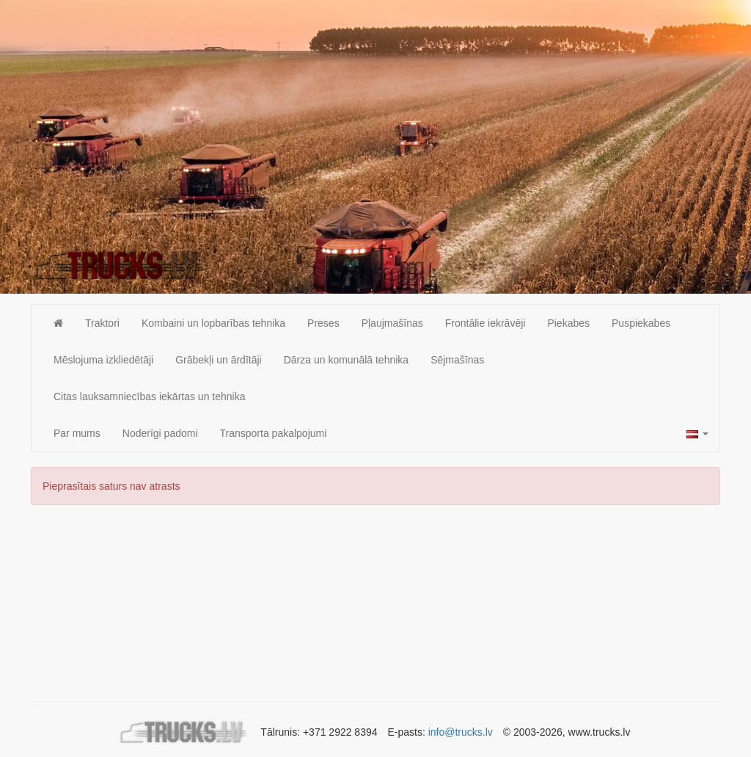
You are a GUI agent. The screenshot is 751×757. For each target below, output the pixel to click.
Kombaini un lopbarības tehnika (213, 323)
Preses (323, 323)
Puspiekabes (641, 323)
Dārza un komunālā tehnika (346, 360)
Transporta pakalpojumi (273, 433)
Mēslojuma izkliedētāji (103, 360)
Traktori (102, 323)
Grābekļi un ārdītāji (218, 360)
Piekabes (568, 323)
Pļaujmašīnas (392, 323)
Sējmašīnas (457, 360)
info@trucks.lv (460, 732)
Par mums (77, 433)
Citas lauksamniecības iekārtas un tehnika (149, 396)
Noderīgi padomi (160, 433)
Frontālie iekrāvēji (485, 323)
